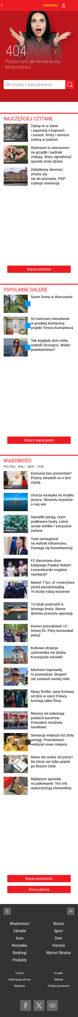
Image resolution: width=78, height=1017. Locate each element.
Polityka (9, 466)
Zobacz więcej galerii (39, 440)
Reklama (58, 979)
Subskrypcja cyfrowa (20, 979)
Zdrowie (19, 931)
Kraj (21, 466)
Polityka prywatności (58, 986)
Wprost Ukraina (58, 952)
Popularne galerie (26, 290)
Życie (40, 466)
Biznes (58, 923)
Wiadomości (17, 461)
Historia (58, 945)
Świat (30, 466)
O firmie (19, 973)
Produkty (20, 960)
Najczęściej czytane (28, 119)
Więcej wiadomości (39, 878)
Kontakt (58, 973)
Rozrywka (19, 945)
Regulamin (19, 986)
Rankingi (19, 952)
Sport (58, 931)
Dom (58, 938)
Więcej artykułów (39, 269)
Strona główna (39, 889)
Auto (19, 938)
